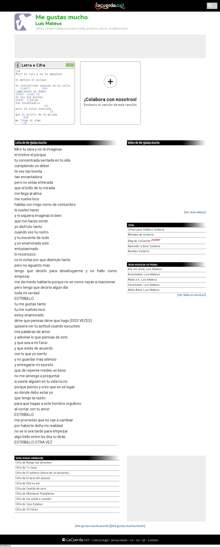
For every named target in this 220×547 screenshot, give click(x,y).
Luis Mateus (48, 23)
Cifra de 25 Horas (26, 509)
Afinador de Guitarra (141, 234)
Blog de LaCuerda (144, 241)
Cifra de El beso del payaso (32, 478)
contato (153, 540)
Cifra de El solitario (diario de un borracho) (42, 473)
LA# (18, 71)
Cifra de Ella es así (27, 483)
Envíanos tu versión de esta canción (110, 90)
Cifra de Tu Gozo (26, 467)
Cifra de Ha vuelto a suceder (33, 499)
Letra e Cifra (33, 65)
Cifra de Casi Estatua (28, 504)
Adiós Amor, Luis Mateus (143, 290)
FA (37, 94)
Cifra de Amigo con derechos (33, 462)
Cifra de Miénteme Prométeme (34, 493)
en (138, 540)
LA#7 (25, 88)
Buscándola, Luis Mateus (144, 274)
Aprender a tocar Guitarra (144, 246)
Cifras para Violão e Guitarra (146, 229)
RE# (44, 88)
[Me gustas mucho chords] (128, 526)
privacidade (119, 540)
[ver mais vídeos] (195, 212)
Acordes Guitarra (138, 251)
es (132, 540)
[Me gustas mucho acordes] (93, 526)
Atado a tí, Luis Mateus (142, 279)
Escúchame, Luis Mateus (144, 285)
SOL (46, 106)
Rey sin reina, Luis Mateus (145, 269)
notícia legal (100, 540)
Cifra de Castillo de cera (30, 488)
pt (143, 540)
